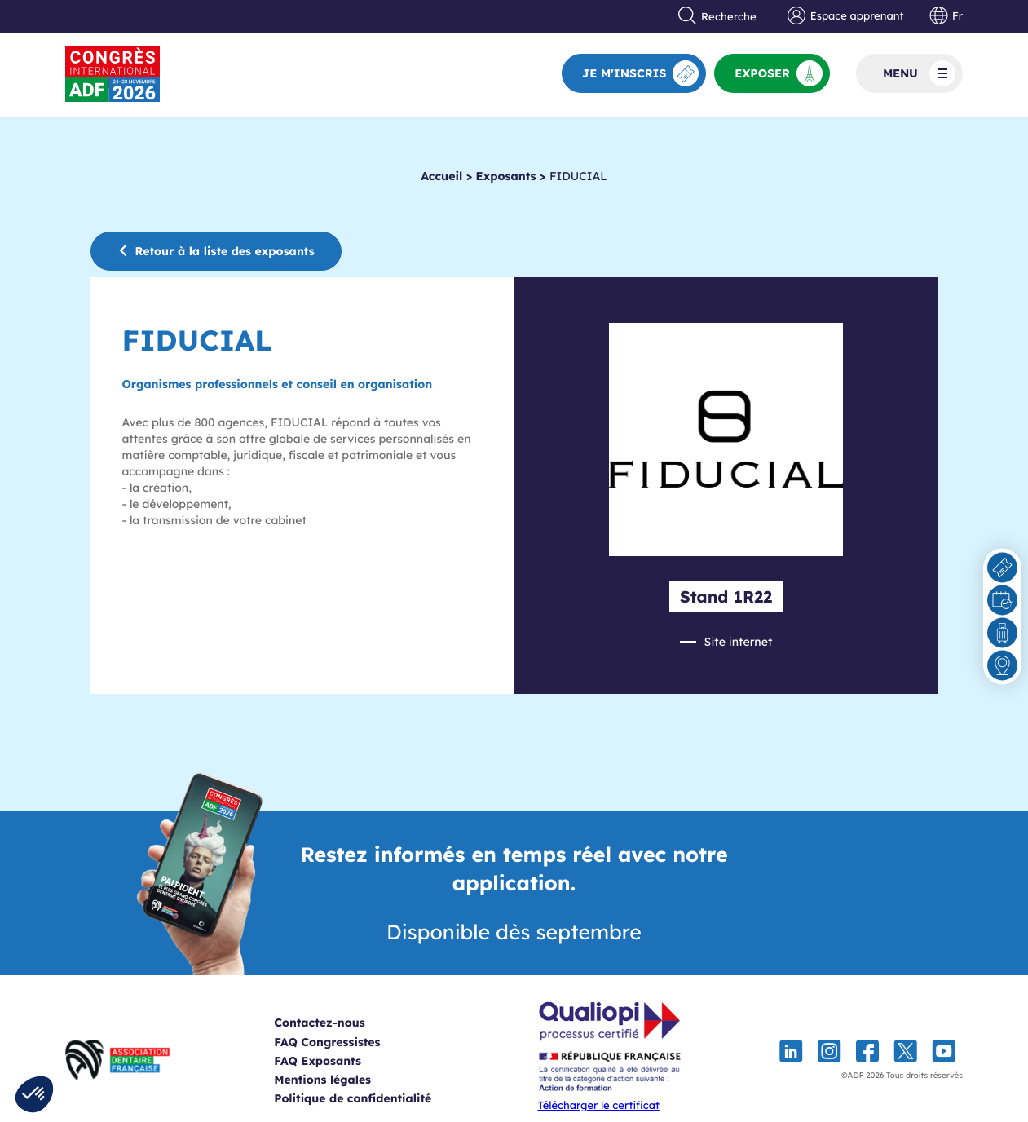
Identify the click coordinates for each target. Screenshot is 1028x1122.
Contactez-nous (339, 1022)
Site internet (738, 641)
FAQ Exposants (338, 1061)
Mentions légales (342, 1079)
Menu (919, 73)
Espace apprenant (845, 16)
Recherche (717, 16)
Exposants (506, 176)
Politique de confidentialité (373, 1098)
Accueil (441, 176)
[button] (34, 1094)
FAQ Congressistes (347, 1042)
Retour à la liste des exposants (216, 251)
